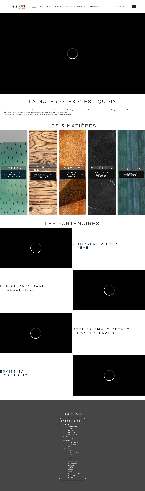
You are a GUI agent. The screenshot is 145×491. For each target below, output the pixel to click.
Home (34, 6)
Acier (70, 458)
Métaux (66, 448)
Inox (69, 450)
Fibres (70, 470)
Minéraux (67, 440)
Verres (66, 424)
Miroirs (70, 428)
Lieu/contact (94, 6)
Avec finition (72, 434)
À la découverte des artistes (75, 6)
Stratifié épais (73, 462)
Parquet (71, 466)
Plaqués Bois (72, 464)
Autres (70, 438)
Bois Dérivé (68, 460)
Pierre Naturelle (74, 444)
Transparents (73, 426)
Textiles (67, 436)
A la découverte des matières (50, 6)
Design (70, 472)
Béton (70, 446)
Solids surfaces (73, 442)
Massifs (70, 468)
